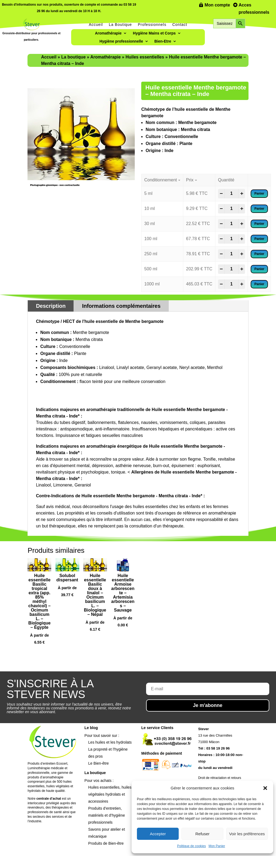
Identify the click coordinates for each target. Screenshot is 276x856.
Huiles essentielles (145, 57)
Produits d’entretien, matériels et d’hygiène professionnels (106, 815)
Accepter (158, 833)
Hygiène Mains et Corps (154, 33)
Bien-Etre (162, 41)
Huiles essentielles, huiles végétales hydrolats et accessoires (109, 794)
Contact (179, 24)
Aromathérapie (108, 33)
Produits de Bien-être (106, 843)
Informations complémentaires (121, 306)
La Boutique (120, 24)
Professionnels (152, 24)
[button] (265, 788)
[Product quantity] (231, 193)
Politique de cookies (191, 846)
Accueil (96, 24)
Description (50, 306)
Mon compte (217, 5)
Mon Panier (217, 846)
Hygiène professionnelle (121, 41)
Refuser (202, 833)
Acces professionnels (254, 9)
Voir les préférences (247, 833)
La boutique (73, 57)
